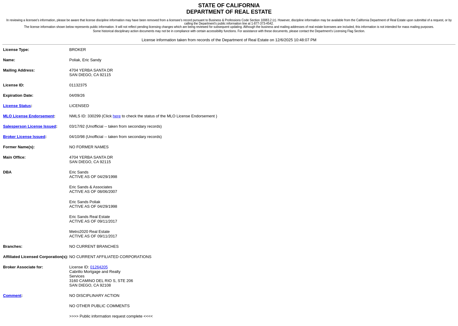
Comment (12, 295)
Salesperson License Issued (29, 126)
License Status (17, 105)
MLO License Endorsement (28, 116)
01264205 (99, 267)
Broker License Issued (24, 136)
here (117, 116)
